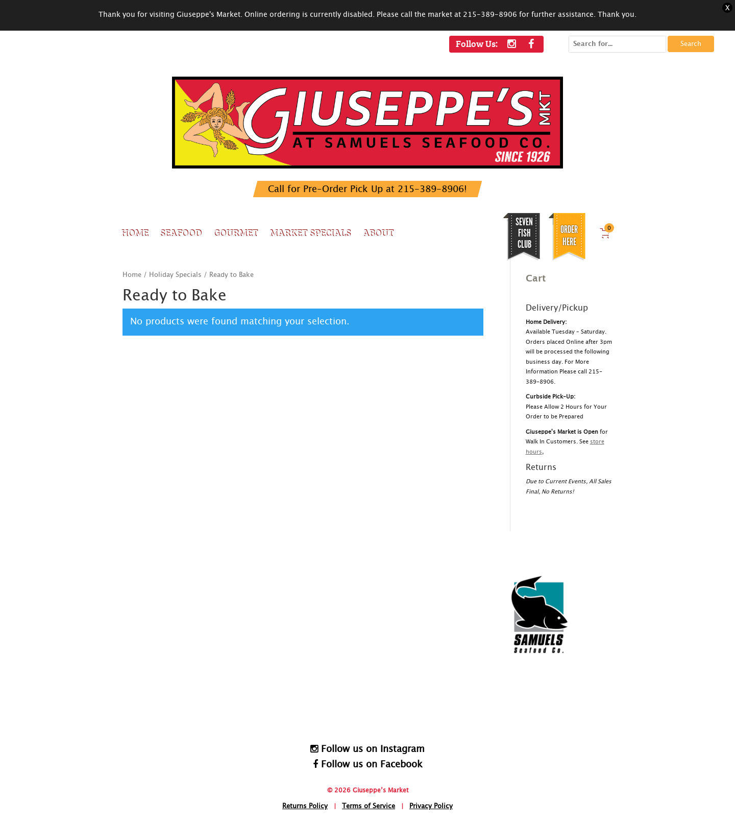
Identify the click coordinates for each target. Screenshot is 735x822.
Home (134, 232)
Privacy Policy (431, 806)
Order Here (569, 235)
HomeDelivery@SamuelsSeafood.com (380, 703)
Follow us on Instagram (367, 749)
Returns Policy (305, 806)
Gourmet (235, 232)
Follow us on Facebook (368, 764)
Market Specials (310, 232)
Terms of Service (368, 806)
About (378, 232)
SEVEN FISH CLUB (524, 233)
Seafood (181, 232)
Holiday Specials (175, 275)
